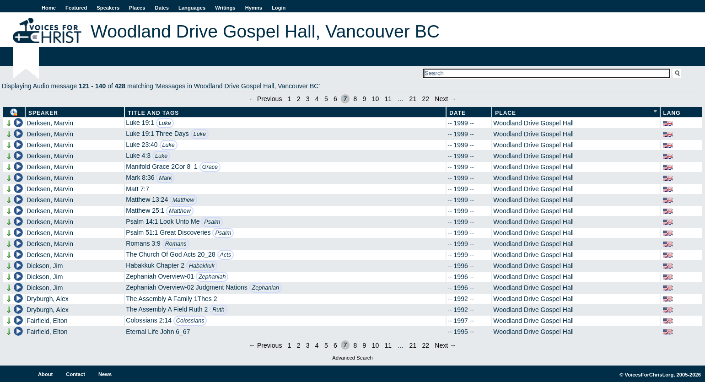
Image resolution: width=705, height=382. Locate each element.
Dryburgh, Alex (48, 298)
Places (137, 8)
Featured (76, 8)
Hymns (253, 8)
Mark (165, 178)
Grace (210, 167)
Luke (165, 123)
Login (278, 8)
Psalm (212, 222)
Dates (162, 8)
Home (49, 8)
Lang (672, 113)
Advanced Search (352, 357)
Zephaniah (212, 277)
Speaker (43, 113)
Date (457, 113)
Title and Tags (153, 113)
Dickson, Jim (45, 265)
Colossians (190, 320)
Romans (176, 244)
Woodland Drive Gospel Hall (533, 123)
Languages (191, 8)
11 (388, 98)
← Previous (265, 98)
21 (413, 98)
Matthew (183, 200)
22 (425, 98)
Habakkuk (202, 266)
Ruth (218, 310)
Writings (225, 8)
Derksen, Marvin (50, 123)
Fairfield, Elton (47, 320)
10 (375, 98)
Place (505, 113)
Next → (445, 98)
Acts (225, 255)
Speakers (108, 8)
